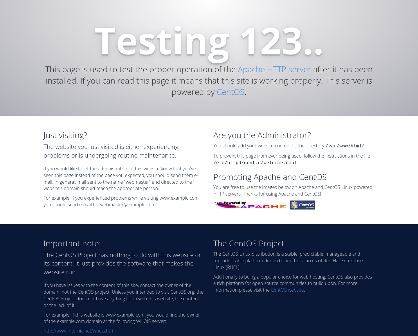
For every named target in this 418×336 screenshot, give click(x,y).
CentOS (230, 91)
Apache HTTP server (274, 69)
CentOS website (287, 289)
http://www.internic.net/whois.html (80, 329)
